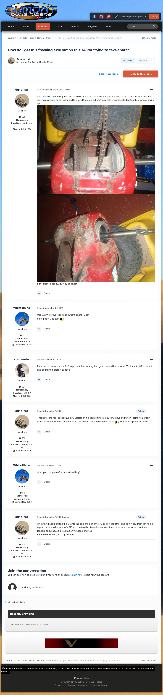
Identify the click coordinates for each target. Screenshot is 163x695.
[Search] (138, 26)
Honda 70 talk (46, 62)
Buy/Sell (92, 26)
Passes (75, 26)
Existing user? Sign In (134, 16)
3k (22, 335)
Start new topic (108, 74)
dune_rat (25, 59)
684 (22, 387)
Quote (47, 293)
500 (22, 117)
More (109, 26)
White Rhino (21, 307)
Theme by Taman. (98, 685)
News (26, 26)
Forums (42, 26)
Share (128, 60)
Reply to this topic (141, 74)
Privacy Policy (81, 678)
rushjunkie (21, 359)
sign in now (76, 574)
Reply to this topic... (33, 587)
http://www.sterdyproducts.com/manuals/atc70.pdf (63, 314)
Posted (50, 89)
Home (11, 26)
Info (59, 26)
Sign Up (154, 16)
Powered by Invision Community (72, 685)
